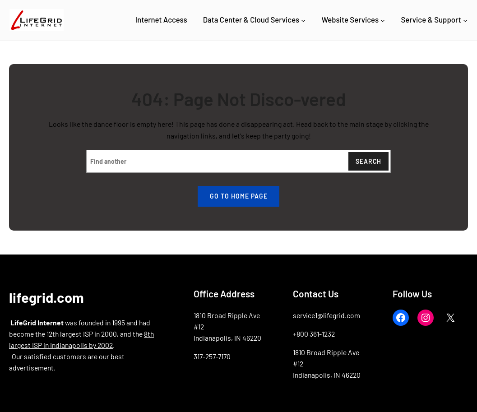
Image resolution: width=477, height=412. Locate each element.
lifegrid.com (46, 297)
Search (368, 161)
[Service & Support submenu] (465, 20)
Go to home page (239, 196)
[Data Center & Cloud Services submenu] (303, 20)
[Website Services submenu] (382, 20)
